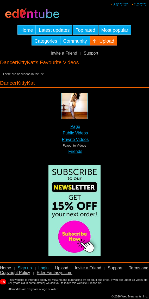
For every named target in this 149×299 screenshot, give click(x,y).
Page (75, 126)
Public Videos (75, 133)
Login (140, 5)
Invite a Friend (64, 53)
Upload (61, 268)
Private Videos (75, 139)
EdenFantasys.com (54, 272)
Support (91, 53)
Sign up (120, 5)
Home (5, 268)
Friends (75, 151)
